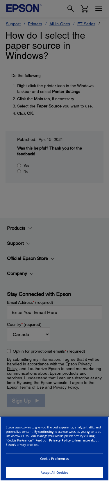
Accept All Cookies (55, 473)
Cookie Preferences (54, 459)
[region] (54, 449)
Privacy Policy (60, 440)
